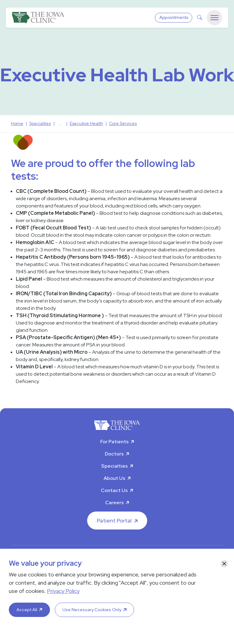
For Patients (114, 441)
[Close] (224, 564)
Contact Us (114, 490)
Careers (114, 502)
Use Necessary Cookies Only (91, 609)
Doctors (114, 454)
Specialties (114, 466)
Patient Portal (114, 520)
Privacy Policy (63, 590)
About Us (114, 478)
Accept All (26, 609)
